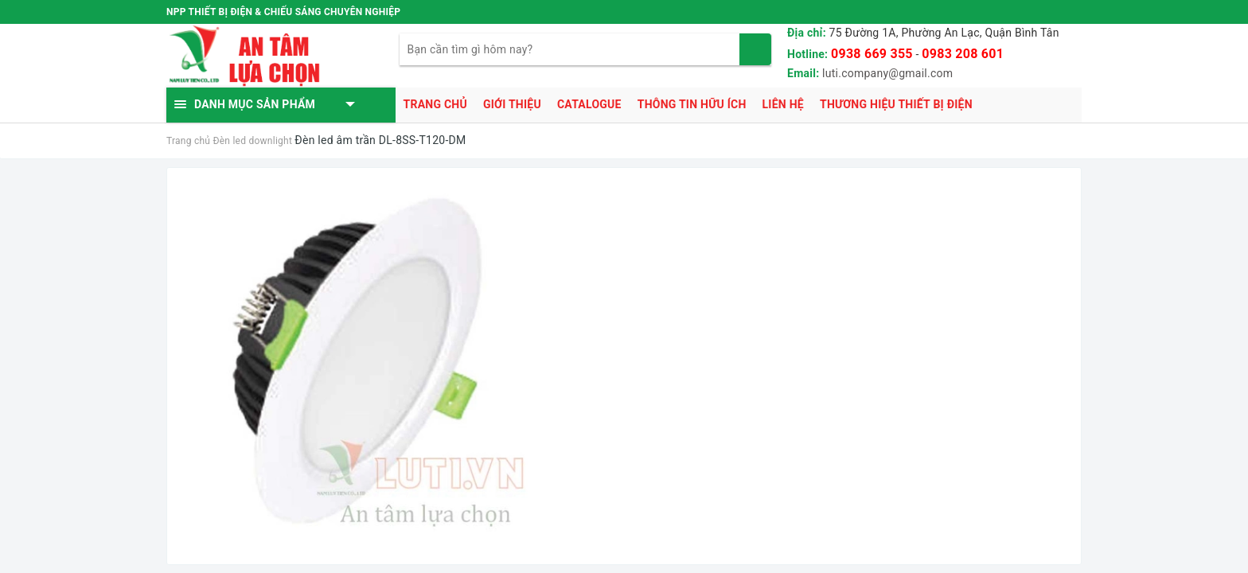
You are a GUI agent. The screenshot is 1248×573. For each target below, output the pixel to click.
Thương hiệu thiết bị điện (896, 104)
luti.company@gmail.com (887, 73)
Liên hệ (783, 104)
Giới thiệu (512, 104)
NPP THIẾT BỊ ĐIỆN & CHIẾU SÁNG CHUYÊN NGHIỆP (283, 12)
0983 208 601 (963, 53)
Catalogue (589, 104)
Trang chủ (435, 104)
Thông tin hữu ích (692, 104)
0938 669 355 (872, 53)
